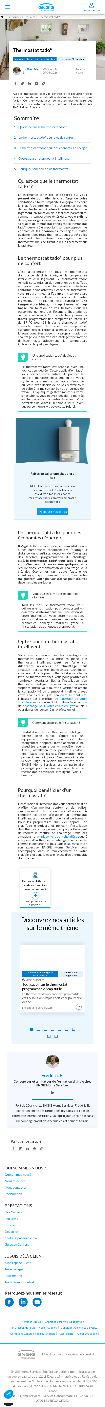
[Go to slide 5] (59, 1029)
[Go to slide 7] (73, 1029)
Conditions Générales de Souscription (32, 1333)
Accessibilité (66, 1333)
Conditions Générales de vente (79, 1327)
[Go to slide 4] (52, 1029)
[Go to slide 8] (48, 1036)
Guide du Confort (17, 1244)
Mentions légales (31, 1321)
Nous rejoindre (15, 1181)
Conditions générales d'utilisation (64, 1321)
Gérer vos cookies (88, 1333)
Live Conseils (14, 1212)
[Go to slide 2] (38, 1029)
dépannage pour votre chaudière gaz (49, 706)
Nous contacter (15, 1187)
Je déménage (14, 1269)
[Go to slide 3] (45, 1029)
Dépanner (11, 1231)
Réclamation (13, 1194)
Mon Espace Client (18, 1263)
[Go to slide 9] (56, 1036)
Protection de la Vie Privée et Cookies (34, 1327)
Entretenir (12, 1218)
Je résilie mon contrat (19, 1282)
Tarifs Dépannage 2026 (21, 1238)
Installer (10, 1225)
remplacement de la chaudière (56, 836)
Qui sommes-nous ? (18, 1174)
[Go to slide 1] (31, 1029)
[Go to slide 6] (66, 1029)
